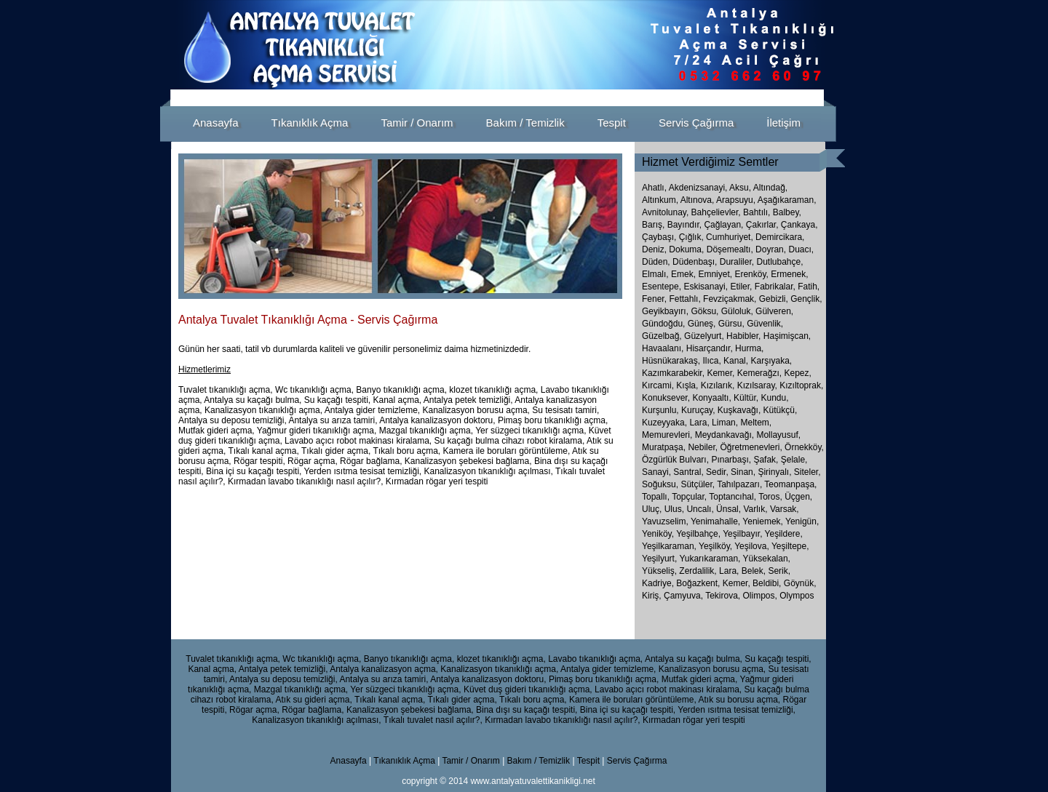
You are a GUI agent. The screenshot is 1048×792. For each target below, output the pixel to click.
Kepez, (797, 373)
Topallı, (657, 497)
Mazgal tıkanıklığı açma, (301, 689)
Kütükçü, (780, 410)
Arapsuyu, (735, 200)
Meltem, (755, 422)
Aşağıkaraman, (787, 200)
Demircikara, (779, 237)
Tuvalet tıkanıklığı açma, (233, 659)
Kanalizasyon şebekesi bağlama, (410, 710)
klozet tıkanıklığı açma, (501, 659)
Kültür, (746, 398)
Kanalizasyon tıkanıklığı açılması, (316, 720)
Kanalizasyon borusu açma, (712, 669)
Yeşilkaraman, (670, 546)
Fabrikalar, (775, 286)
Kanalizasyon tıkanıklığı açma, (499, 669)
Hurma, (749, 348)
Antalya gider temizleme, (608, 669)
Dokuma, (686, 249)
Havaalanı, (662, 348)
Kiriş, (653, 596)
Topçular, (690, 497)
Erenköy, (751, 274)
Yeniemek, (763, 521)
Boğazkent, (699, 583)
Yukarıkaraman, (710, 558)
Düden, (656, 262)
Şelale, (794, 460)
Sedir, (718, 472)
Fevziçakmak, (729, 299)
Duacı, (801, 249)
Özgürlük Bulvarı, (676, 460)
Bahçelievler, (716, 212)
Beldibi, (768, 583)
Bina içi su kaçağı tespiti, (627, 710)
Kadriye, (659, 583)
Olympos (796, 596)
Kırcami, (658, 385)
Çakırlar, (762, 225)
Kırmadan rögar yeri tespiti (694, 720)
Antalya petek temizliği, (283, 669)
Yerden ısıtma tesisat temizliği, (736, 710)
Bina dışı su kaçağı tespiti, (526, 710)
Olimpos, (761, 596)
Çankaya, (799, 225)
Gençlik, (806, 299)
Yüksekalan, (766, 558)
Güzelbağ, (662, 336)
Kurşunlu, (660, 410)
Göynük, (800, 583)
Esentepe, (661, 286)
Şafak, (766, 460)
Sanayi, (657, 472)
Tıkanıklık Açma (404, 761)
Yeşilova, (752, 546)
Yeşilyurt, (660, 558)
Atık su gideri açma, (313, 700)
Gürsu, (731, 324)
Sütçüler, (698, 484)
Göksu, (704, 311)
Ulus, (675, 509)
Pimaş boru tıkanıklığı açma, (604, 679)
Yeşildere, (784, 534)
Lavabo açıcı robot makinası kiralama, (668, 689)
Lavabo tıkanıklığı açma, (595, 659)
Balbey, (787, 212)
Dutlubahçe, (779, 262)
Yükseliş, (660, 571)
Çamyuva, (684, 596)
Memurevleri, (668, 435)
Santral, (689, 472)
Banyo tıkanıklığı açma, (409, 659)
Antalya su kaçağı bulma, (693, 659)
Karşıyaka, (771, 361)
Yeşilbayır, (743, 534)
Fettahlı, (684, 299)
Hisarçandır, (709, 348)
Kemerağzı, (759, 373)
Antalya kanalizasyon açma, (384, 669)
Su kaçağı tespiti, (778, 659)
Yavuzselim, (666, 521)
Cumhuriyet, (729, 237)
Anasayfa (348, 761)
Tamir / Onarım (472, 761)
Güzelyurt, (704, 336)
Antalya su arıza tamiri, (383, 679)
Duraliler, (737, 262)
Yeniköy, (659, 534)
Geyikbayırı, (665, 311)
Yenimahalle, (716, 521)
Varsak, (784, 509)
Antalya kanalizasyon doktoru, (488, 679)
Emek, (683, 274)
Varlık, (756, 509)
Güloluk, (737, 311)
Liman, (725, 422)
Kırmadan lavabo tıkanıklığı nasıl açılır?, (562, 720)
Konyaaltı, (711, 398)
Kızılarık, (718, 385)
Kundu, (774, 398)
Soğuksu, (661, 484)
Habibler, (743, 336)
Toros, (771, 497)
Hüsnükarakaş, (671, 361)
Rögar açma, (254, 710)
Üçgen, (798, 497)
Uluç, (653, 509)
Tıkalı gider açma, (461, 700)
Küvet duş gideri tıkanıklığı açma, (528, 689)
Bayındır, (684, 225)
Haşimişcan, (787, 336)
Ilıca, (711, 361)
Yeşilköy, (716, 546)
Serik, (779, 571)
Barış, (653, 225)
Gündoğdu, (663, 324)
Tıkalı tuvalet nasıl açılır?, (433, 720)
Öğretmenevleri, (752, 447)
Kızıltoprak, (801, 385)
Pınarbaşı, (732, 460)
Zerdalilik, (699, 571)
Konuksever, (666, 398)
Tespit (588, 761)
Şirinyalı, (775, 472)
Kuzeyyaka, (664, 422)
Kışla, (687, 385)
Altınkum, (660, 200)
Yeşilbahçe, (699, 534)
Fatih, (808, 286)
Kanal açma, (212, 669)
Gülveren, (774, 311)
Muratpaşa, (665, 447)
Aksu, (740, 188)
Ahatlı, (654, 188)
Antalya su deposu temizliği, (283, 679)
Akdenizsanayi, (698, 188)
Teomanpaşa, (790, 484)
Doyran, (770, 249)
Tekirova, (723, 596)
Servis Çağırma (637, 761)
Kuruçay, (698, 410)
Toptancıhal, (733, 497)
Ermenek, (789, 274)
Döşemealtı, (730, 249)
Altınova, (697, 200)
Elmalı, (655, 274)
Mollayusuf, (778, 435)
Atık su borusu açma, (739, 700)
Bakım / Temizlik (538, 761)
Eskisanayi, (705, 286)
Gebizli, (773, 299)
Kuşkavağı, (739, 410)
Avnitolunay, (665, 212)
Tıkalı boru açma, (533, 700)
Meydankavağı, (726, 435)
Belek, (755, 571)
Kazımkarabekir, (673, 373)
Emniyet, (715, 274)
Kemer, (720, 373)
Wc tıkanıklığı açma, (321, 659)
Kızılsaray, (757, 385)
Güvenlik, (765, 324)
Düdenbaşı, (694, 262)
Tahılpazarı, (740, 484)
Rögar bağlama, (313, 710)
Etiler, (741, 286)
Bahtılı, (756, 212)
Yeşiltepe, (790, 546)
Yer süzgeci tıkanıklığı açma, (405, 689)
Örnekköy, (804, 447)
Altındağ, (770, 188)
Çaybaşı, (659, 237)
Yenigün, (802, 521)
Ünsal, (729, 509)
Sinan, (744, 472)
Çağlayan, (723, 225)
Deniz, (654, 249)
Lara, (699, 422)
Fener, (654, 299)
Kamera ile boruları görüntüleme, (632, 700)
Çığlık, (691, 237)
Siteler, (807, 472)
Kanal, (735, 361)
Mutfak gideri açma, (700, 679)
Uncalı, (701, 509)
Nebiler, (704, 447)
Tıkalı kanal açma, (389, 700)
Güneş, (702, 324)
